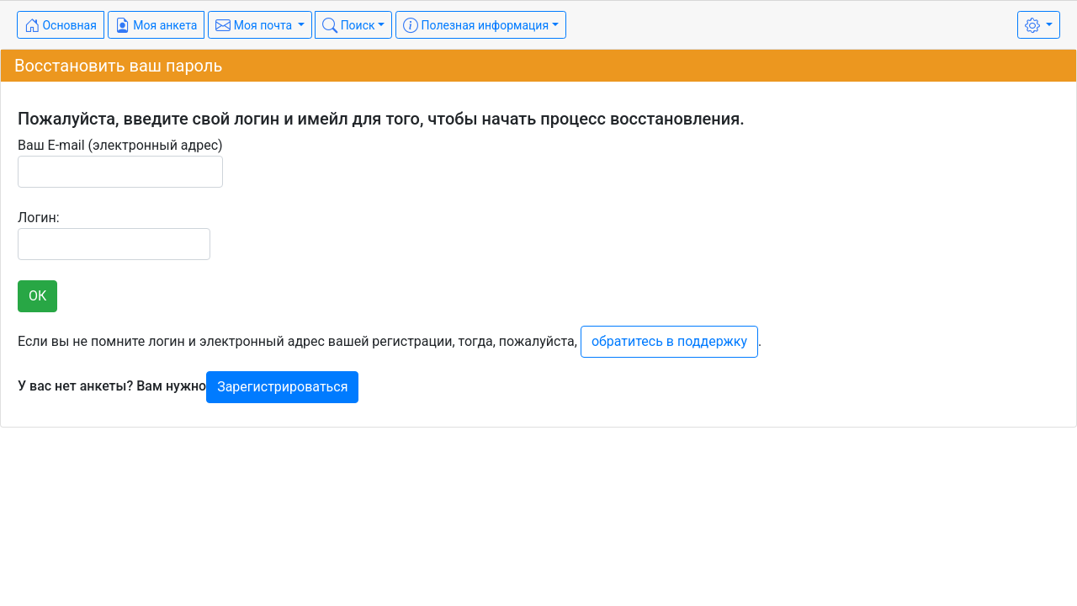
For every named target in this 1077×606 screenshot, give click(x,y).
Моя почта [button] (254, 25)
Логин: (114, 235)
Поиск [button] (348, 25)
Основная (60, 25)
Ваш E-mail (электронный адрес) (120, 162)
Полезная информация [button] (476, 25)
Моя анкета (156, 25)
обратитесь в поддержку (669, 341)
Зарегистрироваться (282, 387)
